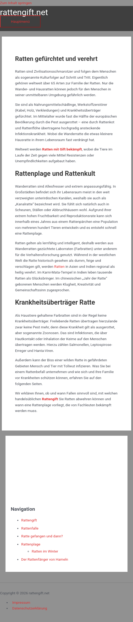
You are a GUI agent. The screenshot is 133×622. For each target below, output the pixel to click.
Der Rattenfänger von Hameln (44, 559)
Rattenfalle (29, 528)
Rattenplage (30, 544)
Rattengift (29, 520)
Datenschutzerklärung (29, 608)
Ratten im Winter (45, 551)
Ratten (59, 266)
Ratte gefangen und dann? (42, 536)
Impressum (21, 602)
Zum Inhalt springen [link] (16, 3)
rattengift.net (24, 12)
